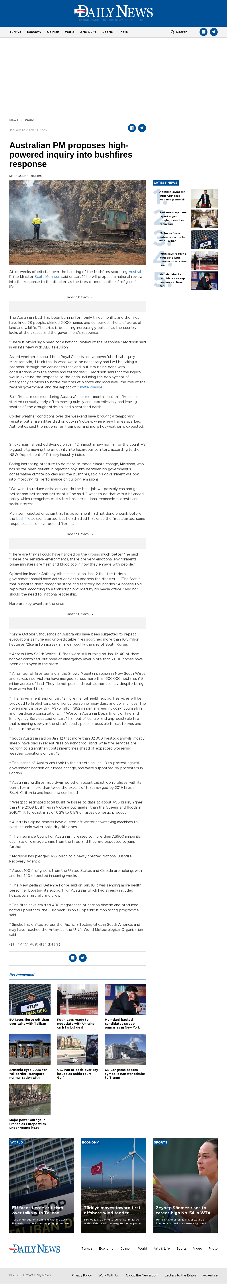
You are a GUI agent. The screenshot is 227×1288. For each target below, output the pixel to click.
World (69, 32)
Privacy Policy (82, 1275)
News (13, 120)
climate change (89, 387)
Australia (136, 272)
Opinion (53, 32)
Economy (34, 32)
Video (197, 1248)
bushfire (23, 518)
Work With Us (108, 1275)
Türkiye (15, 32)
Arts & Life (88, 32)
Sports (107, 32)
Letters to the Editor (180, 1275)
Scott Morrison (47, 277)
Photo (123, 32)
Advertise (210, 1275)
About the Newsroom (141, 1275)
